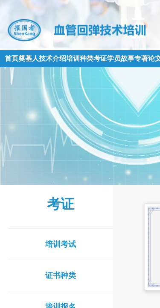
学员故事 (120, 58)
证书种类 (60, 275)
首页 (11, 58)
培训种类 (79, 58)
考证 (100, 58)
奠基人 (28, 58)
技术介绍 (52, 58)
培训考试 (60, 244)
